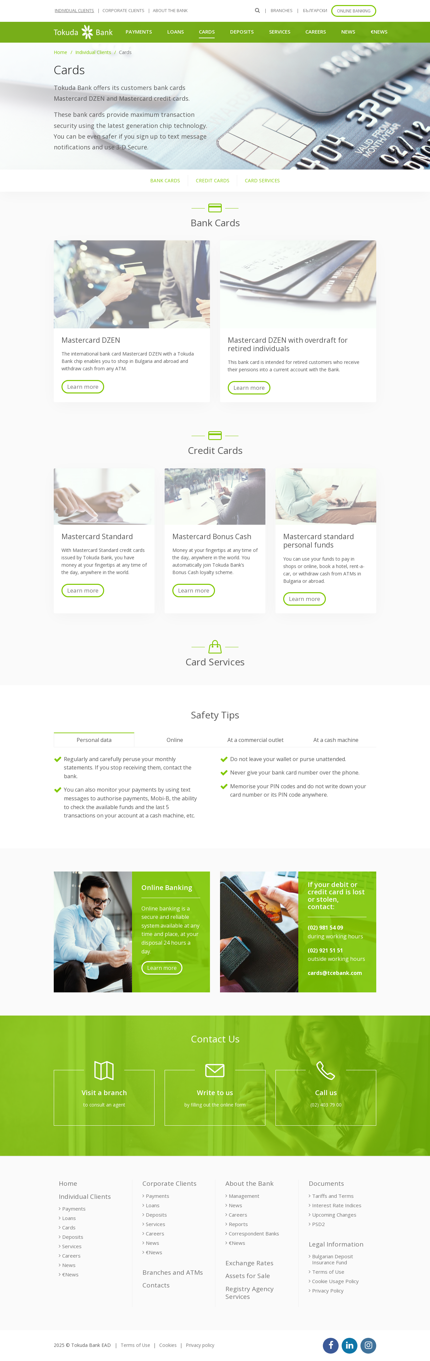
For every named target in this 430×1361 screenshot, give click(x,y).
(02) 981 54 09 (325, 927)
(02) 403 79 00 (326, 1104)
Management (244, 1195)
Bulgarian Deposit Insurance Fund (332, 1259)
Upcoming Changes (334, 1214)
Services (279, 31)
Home (60, 52)
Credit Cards (212, 180)
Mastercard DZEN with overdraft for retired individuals (288, 344)
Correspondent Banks (254, 1233)
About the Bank (170, 10)
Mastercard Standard (97, 536)
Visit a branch (104, 1092)
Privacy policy (200, 1345)
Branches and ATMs (172, 1272)
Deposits (242, 31)
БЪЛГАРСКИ (315, 10)
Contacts (156, 1285)
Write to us (215, 1092)
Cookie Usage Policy (335, 1281)
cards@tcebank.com (335, 973)
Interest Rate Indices (336, 1205)
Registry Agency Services (249, 1292)
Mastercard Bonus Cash (211, 536)
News (348, 31)
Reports (238, 1224)
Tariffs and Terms (333, 1195)
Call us (326, 1092)
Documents (326, 1183)
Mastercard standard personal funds (318, 541)
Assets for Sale (247, 1275)
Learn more (82, 386)
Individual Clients (74, 10)
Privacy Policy (328, 1290)
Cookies (168, 1345)
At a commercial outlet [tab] (255, 740)
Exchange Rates (249, 1263)
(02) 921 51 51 (325, 950)
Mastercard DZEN (90, 340)
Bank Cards (165, 180)
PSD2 (318, 1224)
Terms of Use (328, 1271)
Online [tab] (175, 740)
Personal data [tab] (94, 740)
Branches (282, 10)
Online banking (354, 11)
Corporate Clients (123, 10)
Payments (139, 31)
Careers (315, 31)
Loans (175, 31)
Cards (207, 31)
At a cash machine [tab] (335, 740)
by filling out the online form (215, 1104)
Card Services (262, 180)
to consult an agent (104, 1104)
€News (379, 31)
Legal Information (336, 1244)
